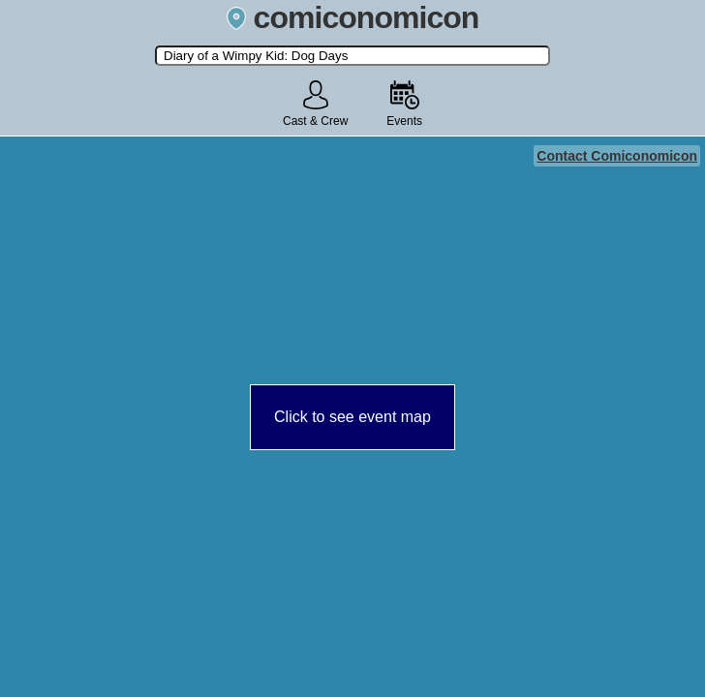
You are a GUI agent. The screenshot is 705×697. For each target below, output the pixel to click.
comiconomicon (353, 17)
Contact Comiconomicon (616, 156)
